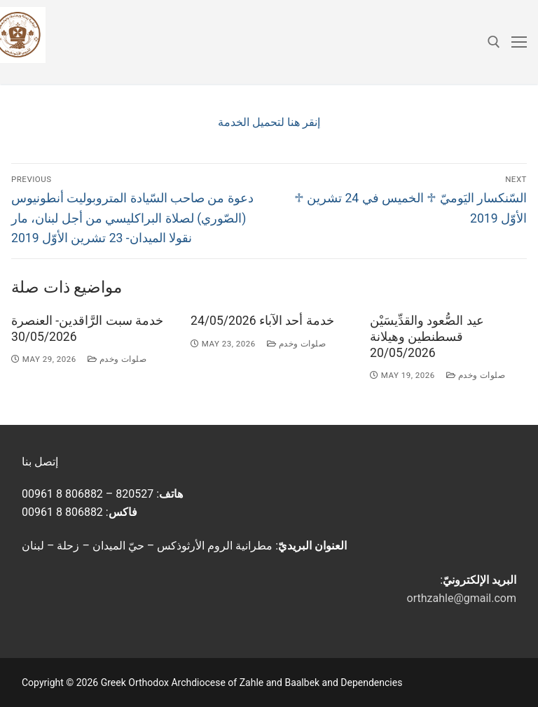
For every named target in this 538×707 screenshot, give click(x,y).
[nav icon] (519, 42)
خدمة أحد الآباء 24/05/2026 (262, 321)
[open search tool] (494, 42)
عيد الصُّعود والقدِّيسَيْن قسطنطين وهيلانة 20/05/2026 (427, 337)
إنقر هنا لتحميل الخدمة (269, 122)
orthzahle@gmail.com (461, 598)
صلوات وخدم (117, 359)
